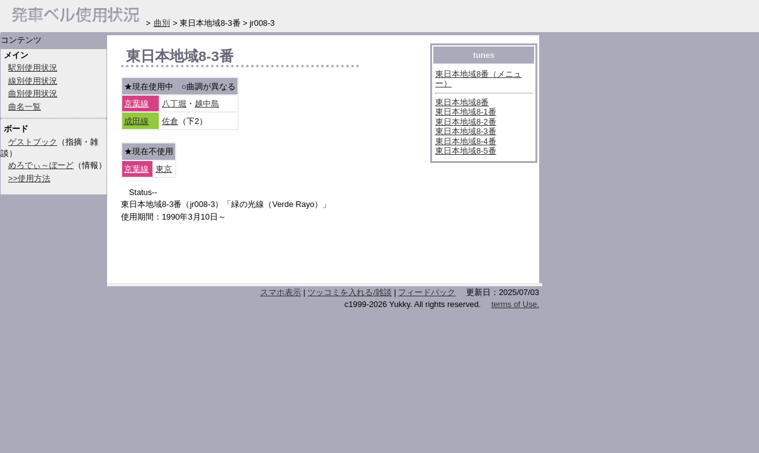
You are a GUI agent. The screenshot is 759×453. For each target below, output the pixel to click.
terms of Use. (515, 304)
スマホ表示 (280, 292)
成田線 (136, 121)
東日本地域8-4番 (465, 141)
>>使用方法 (29, 178)
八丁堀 (174, 103)
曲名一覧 (24, 106)
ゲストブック (32, 142)
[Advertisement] (268, 256)
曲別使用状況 (32, 93)
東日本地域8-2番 (465, 121)
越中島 (207, 103)
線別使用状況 (32, 81)
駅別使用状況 (32, 67)
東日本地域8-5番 (465, 150)
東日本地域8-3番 (465, 131)
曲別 (162, 23)
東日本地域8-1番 (465, 111)
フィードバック (426, 292)
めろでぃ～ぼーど (41, 165)
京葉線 (136, 103)
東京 (164, 169)
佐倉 (170, 121)
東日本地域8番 (462, 102)
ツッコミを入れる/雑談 (349, 292)
